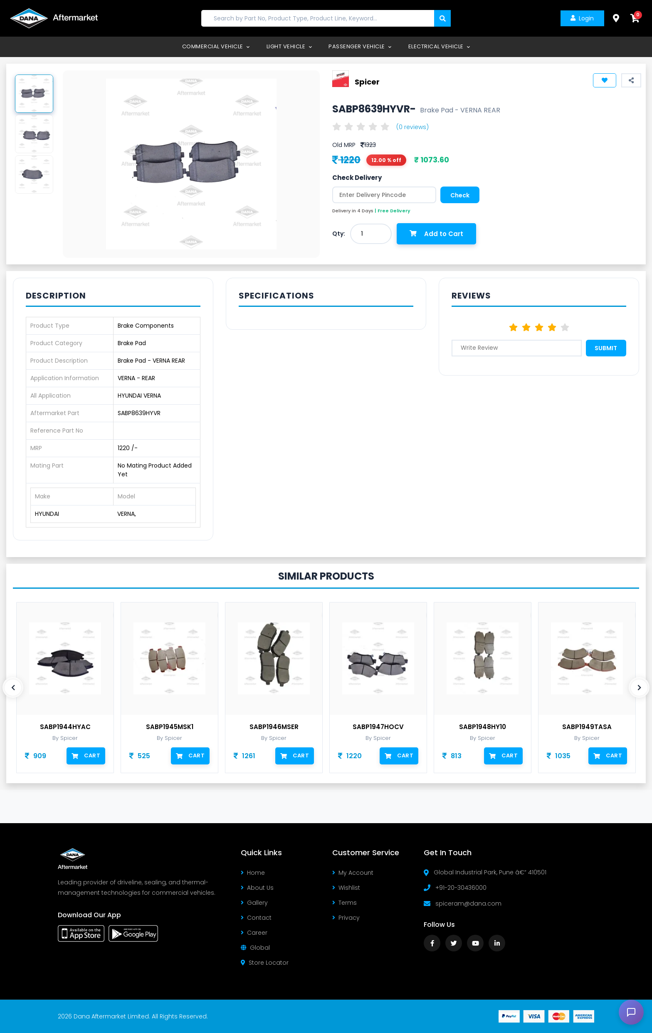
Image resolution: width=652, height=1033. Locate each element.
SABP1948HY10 (482, 727)
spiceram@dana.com (468, 903)
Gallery (254, 903)
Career (254, 932)
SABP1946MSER (274, 727)
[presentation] (12, 687)
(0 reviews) (412, 127)
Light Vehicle (289, 46)
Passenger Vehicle (360, 46)
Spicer (367, 81)
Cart (86, 755)
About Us (257, 888)
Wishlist (346, 888)
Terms (344, 903)
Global (255, 947)
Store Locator (265, 962)
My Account (352, 873)
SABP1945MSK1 (169, 727)
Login (581, 18)
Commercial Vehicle (216, 46)
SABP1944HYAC (65, 727)
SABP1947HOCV (378, 727)
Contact (256, 918)
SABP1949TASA (587, 727)
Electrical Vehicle (439, 46)
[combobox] (371, 234)
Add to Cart (437, 233)
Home (253, 873)
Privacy (346, 918)
